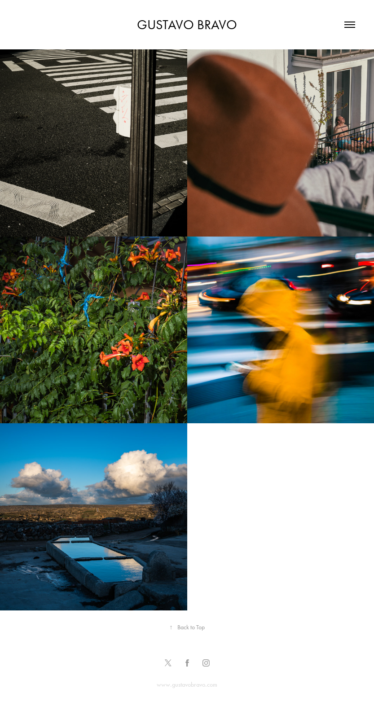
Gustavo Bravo (187, 25)
